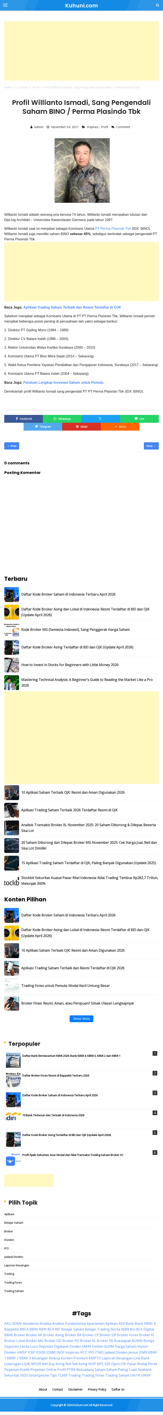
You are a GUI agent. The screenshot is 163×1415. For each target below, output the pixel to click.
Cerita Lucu (29, 1346)
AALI (7, 1323)
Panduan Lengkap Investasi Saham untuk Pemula (63, 382)
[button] (120, 427)
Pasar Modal (137, 1363)
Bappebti (11, 1329)
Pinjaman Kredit (17, 1369)
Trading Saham (14, 1291)
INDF (60, 1352)
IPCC (83, 1352)
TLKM (62, 1375)
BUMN (137, 1340)
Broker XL (88, 1340)
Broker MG (35, 1340)
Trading (9, 1274)
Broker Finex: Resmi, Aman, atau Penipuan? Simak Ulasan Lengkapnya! (77, 1003)
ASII (122, 1323)
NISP (92, 1363)
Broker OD (53, 1340)
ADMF (17, 1323)
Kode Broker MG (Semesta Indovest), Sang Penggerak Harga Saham (75, 629)
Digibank (61, 1346)
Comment (123, 127)
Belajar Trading (97, 1329)
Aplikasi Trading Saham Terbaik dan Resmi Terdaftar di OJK (71, 307)
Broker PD (70, 1340)
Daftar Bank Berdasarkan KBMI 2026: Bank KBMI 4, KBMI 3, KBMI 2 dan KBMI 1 (71, 1056)
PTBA (71, 1369)
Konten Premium (74, 1358)
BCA (51, 1329)
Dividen (9, 1240)
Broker (8, 1231)
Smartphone (39, 1375)
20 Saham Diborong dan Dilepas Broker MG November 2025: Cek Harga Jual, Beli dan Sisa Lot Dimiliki (89, 845)
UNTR (135, 1375)
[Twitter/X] (101, 419)
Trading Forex (13, 1282)
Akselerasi (31, 1323)
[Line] (139, 419)
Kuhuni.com (81, 1405)
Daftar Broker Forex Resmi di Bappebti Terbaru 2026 (55, 1075)
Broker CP (90, 1335)
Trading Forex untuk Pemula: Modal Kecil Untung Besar (65, 985)
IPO (6, 1248)
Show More (81, 1018)
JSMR (143, 1352)
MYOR (36, 1363)
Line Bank (141, 1358)
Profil (105, 127)
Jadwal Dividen (13, 1257)
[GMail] (81, 427)
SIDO (24, 1375)
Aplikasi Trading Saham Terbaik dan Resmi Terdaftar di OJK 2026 (72, 968)
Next (150, 446)
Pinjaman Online (43, 1369)
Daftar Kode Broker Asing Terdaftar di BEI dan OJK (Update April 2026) (77, 647)
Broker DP (108, 1335)
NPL (100, 1363)
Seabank (145, 1369)
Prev (12, 446)
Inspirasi (93, 127)
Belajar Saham (13, 1223)
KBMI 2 (12, 1358)
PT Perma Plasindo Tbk (113, 228)
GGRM (109, 1346)
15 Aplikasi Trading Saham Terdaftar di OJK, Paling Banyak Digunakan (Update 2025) (88, 863)
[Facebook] (23, 419)
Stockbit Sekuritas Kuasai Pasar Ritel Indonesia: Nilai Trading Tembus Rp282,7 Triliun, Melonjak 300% (89, 880)
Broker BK (73, 1335)
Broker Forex (127, 1335)
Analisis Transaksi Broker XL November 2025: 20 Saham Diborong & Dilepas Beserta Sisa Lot (88, 828)
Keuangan (40, 1358)
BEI (57, 1329)
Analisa (45, 1323)
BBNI (34, 1329)
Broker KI (146, 1335)
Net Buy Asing (53, 1363)
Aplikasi (9, 1214)
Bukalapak (122, 1340)
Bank (130, 1323)
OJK (107, 1363)
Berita (115, 1329)
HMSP (22, 1352)
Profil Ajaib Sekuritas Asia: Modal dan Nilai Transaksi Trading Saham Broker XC (72, 1155)
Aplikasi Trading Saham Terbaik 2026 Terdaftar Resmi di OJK (69, 810)
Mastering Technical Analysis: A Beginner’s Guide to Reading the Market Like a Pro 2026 (87, 682)
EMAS (86, 1346)
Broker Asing (53, 1335)
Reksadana (85, 1369)
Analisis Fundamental (69, 1323)
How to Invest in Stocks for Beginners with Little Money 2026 (69, 664)
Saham (100, 1369)
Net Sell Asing (76, 1363)
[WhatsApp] (62, 419)
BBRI (43, 1329)
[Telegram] (43, 427)
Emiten (97, 1346)
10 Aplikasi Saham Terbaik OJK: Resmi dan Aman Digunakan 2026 (73, 792)
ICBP (31, 1352)
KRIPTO (95, 1358)
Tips (53, 1375)
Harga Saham (125, 1346)
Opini (115, 1363)
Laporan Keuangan (16, 1265)
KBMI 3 (25, 1358)
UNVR (145, 1375)
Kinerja (54, 1358)
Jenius (133, 1352)
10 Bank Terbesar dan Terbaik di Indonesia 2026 (53, 1115)
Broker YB (105, 1340)
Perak (152, 1363)
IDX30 (40, 1352)
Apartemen (96, 1323)
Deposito (46, 1346)
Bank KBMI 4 (145, 1323)
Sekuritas (11, 1375)
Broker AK (34, 1335)
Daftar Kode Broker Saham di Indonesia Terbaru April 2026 (68, 594)
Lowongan (12, 1363)
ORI (123, 1363)
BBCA (24, 1329)
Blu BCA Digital (142, 1329)
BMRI (8, 1335)
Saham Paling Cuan (121, 1369)
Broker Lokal (14, 1340)
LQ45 (26, 1363)
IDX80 (51, 1352)
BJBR (125, 1329)
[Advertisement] (81, 51)
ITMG (99, 1352)
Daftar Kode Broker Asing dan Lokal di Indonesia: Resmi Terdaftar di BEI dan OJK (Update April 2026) (85, 612)
